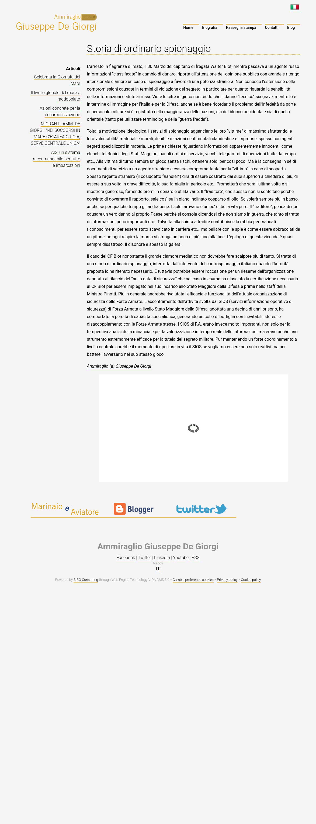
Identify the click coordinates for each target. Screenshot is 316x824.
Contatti (272, 27)
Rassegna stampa (241, 27)
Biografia (209, 27)
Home (188, 27)
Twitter (144, 557)
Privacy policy (227, 580)
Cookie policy (251, 580)
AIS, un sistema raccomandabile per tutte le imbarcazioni (56, 159)
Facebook (125, 557)
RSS (195, 557)
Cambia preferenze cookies (193, 580)
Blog (291, 27)
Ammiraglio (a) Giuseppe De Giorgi (119, 366)
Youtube (181, 557)
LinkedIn (162, 557)
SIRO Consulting (86, 580)
